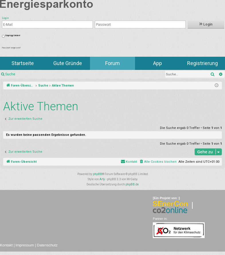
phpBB (97, 174)
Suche (10, 74)
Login (205, 24)
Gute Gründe (67, 63)
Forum (112, 63)
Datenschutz (47, 245)
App (157, 63)
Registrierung (202, 63)
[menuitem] (158, 162)
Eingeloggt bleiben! (12, 35)
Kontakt (6, 245)
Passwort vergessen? (11, 48)
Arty (102, 179)
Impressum (24, 245)
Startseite (22, 63)
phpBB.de (132, 184)
